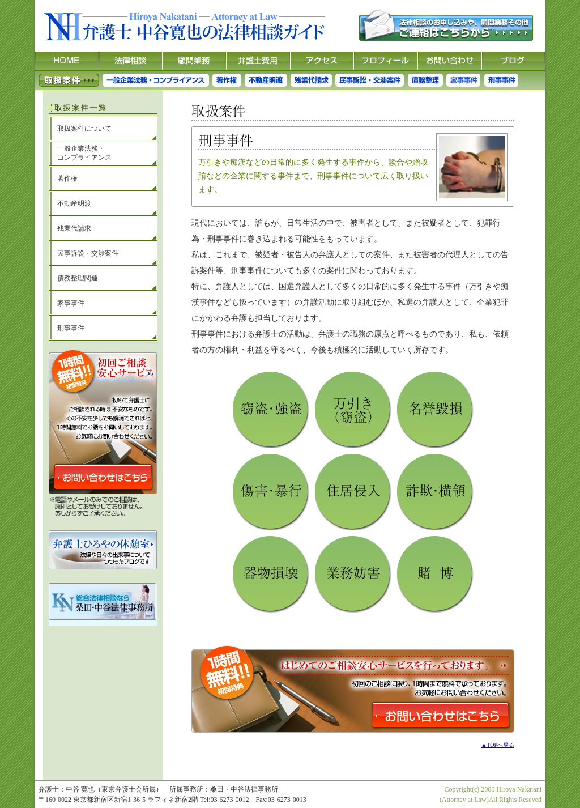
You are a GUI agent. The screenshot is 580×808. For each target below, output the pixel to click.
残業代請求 (74, 228)
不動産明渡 (74, 203)
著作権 (67, 178)
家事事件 (70, 303)
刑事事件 (70, 328)
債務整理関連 (77, 278)
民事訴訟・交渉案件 (87, 253)
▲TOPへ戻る (497, 745)
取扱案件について (84, 129)
